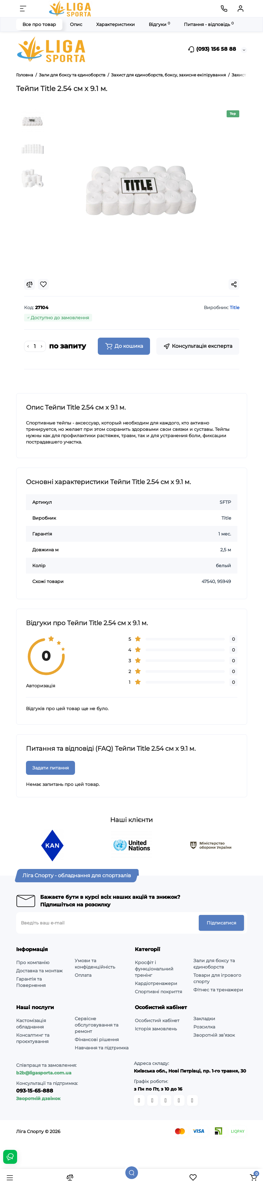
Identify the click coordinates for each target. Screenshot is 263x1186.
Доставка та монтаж (39, 971)
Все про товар (39, 24)
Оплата (83, 975)
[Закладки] (193, 1177)
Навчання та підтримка (101, 1048)
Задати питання (50, 768)
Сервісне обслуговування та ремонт (96, 1025)
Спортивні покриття (158, 992)
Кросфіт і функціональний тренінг (154, 969)
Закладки (204, 1018)
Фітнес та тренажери (218, 990)
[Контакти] (224, 8)
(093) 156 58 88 (212, 49)
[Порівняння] (70, 1177)
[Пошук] (131, 1172)
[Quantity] (35, 346)
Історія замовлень (156, 1029)
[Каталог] (9, 1177)
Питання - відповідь (209, 24)
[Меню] (23, 8)
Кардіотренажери (156, 983)
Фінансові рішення (97, 1039)
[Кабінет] (240, 8)
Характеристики (115, 24)
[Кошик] (253, 1177)
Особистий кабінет (157, 1020)
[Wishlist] (43, 284)
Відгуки (159, 24)
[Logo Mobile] (71, 8)
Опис (76, 24)
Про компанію (32, 962)
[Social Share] (234, 284)
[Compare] (29, 284)
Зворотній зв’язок (214, 1035)
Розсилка (204, 1027)
